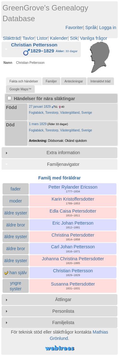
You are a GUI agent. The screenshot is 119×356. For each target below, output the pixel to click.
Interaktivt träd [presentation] (100, 81)
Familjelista (63, 322)
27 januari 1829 (40, 106)
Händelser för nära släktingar (41, 98)
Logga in (107, 27)
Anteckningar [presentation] (73, 81)
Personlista (63, 311)
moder (15, 200)
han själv (15, 272)
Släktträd (11, 38)
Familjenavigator (63, 164)
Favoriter (74, 27)
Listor (42, 38)
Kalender (59, 38)
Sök (74, 38)
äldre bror (15, 224)
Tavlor (28, 38)
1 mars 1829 (38, 124)
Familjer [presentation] (51, 81)
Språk (91, 27)
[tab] (41, 49)
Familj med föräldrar (59, 177)
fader (16, 188)
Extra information (63, 152)
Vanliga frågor (93, 38)
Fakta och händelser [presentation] (23, 81)
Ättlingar (63, 299)
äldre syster (15, 212)
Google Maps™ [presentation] (20, 89)
